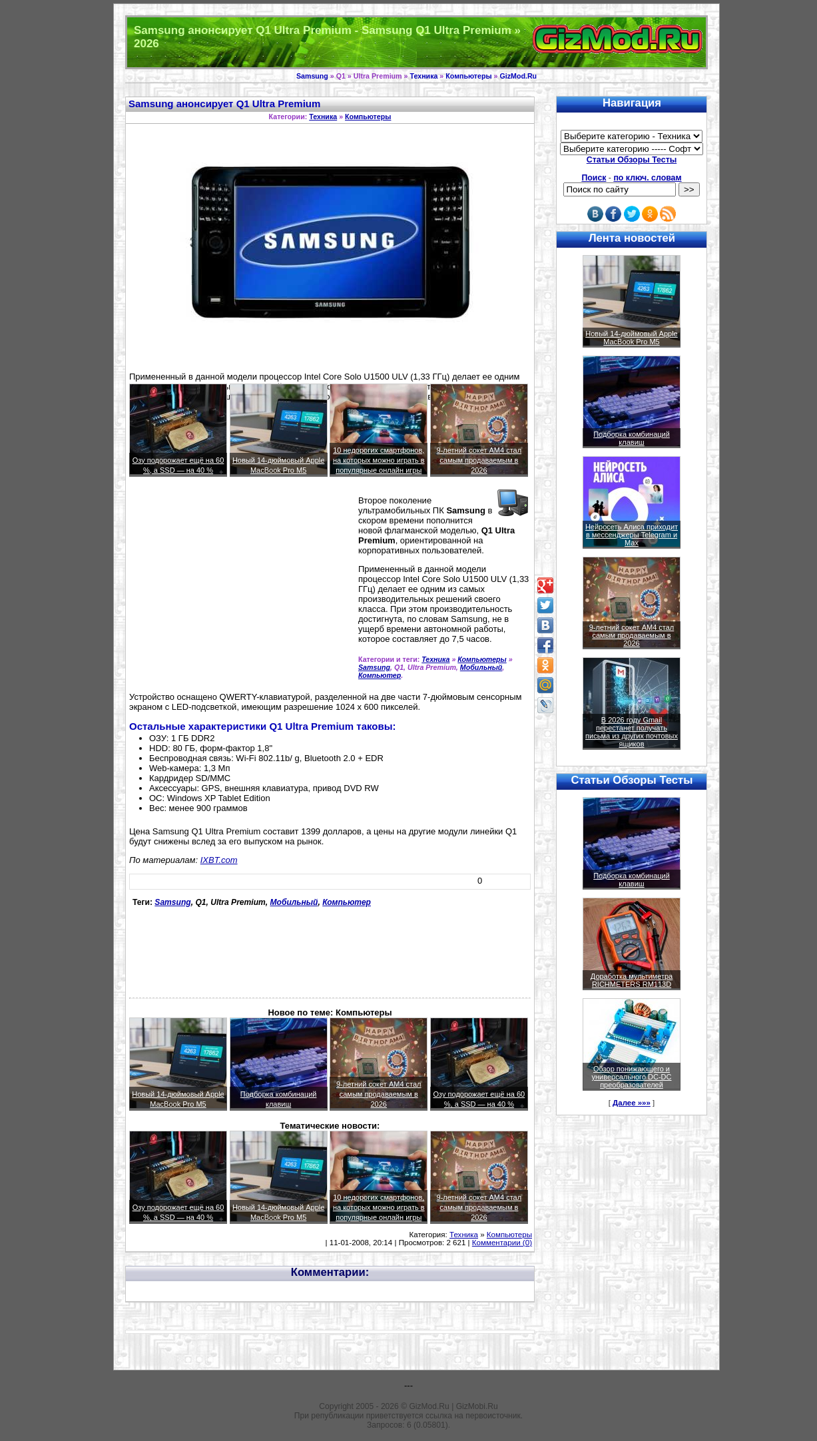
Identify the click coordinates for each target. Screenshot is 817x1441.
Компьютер (379, 675)
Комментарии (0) (502, 1243)
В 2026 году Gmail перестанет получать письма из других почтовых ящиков (631, 732)
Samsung (312, 76)
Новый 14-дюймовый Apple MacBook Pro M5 (631, 338)
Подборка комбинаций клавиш (631, 438)
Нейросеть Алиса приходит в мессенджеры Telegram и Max (631, 535)
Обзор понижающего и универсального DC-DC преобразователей (631, 1077)
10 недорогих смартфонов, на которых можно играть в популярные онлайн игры (379, 460)
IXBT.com (219, 860)
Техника (423, 76)
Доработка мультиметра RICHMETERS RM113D (632, 980)
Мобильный (481, 667)
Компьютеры (468, 76)
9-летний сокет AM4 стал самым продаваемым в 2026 (479, 460)
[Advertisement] (241, 590)
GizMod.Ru (518, 76)
